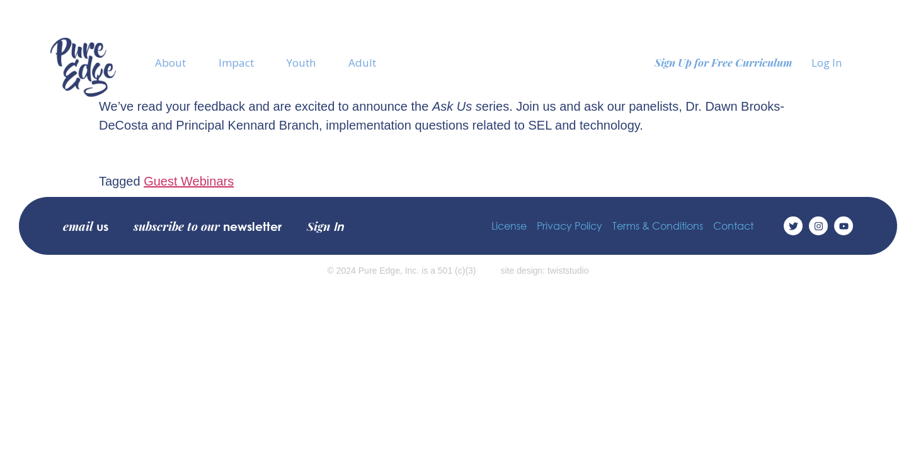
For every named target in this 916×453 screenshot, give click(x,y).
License (509, 225)
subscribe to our (208, 226)
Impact (236, 62)
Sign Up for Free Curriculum (724, 62)
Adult (362, 62)
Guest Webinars (189, 181)
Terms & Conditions (657, 225)
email (85, 226)
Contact (733, 225)
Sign (325, 226)
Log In (826, 62)
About (170, 62)
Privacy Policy (569, 225)
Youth (301, 62)
